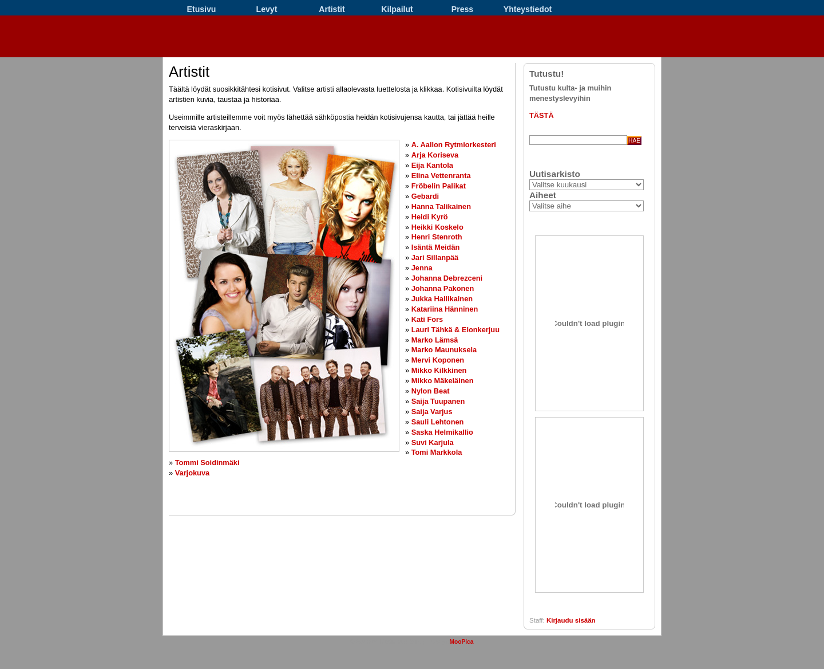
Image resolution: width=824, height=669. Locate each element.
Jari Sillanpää (435, 257)
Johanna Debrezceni (446, 278)
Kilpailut (397, 9)
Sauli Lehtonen (437, 422)
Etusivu (201, 9)
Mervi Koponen (437, 360)
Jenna (422, 267)
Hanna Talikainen (441, 206)
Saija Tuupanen (438, 401)
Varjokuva (192, 473)
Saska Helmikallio (442, 432)
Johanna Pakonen (442, 288)
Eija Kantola (432, 165)
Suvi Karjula (432, 442)
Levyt (267, 9)
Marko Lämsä (434, 340)
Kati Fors (427, 319)
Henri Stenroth (436, 237)
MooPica (461, 642)
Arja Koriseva (435, 155)
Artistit (331, 9)
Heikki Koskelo (437, 227)
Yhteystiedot (528, 9)
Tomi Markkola (436, 452)
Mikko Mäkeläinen (442, 380)
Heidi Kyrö (429, 216)
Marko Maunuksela (444, 349)
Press (462, 9)
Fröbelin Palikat (438, 186)
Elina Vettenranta (441, 175)
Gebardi (425, 196)
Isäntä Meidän (435, 247)
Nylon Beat (430, 391)
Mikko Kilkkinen (439, 370)
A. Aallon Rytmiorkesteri (453, 144)
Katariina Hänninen (444, 309)
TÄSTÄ (541, 115)
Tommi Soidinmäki (207, 462)
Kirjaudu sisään (571, 620)
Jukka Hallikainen (442, 298)
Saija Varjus (432, 411)
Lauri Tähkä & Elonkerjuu (455, 329)
